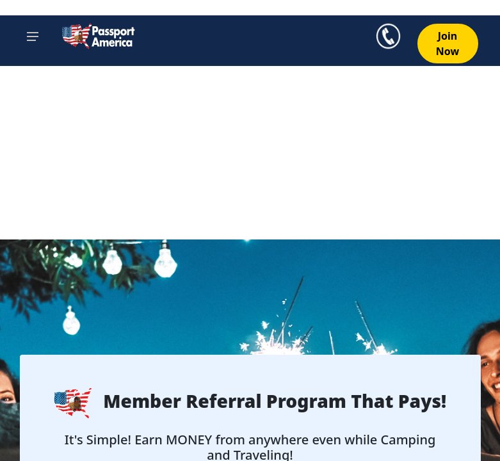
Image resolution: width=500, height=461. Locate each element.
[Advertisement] (250, 143)
